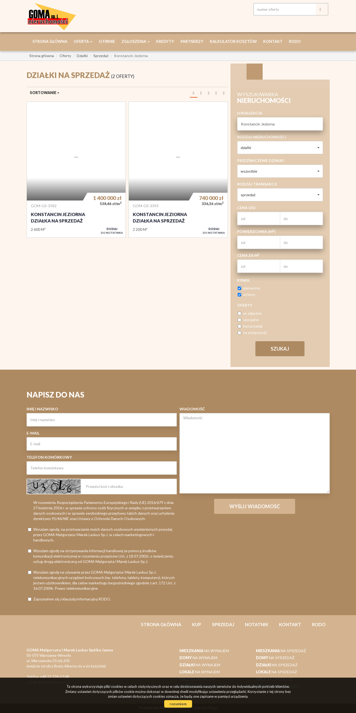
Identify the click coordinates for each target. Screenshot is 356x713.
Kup (196, 624)
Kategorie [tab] (255, 72)
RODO (295, 41)
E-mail (33, 433)
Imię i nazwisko (42, 409)
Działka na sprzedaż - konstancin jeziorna (178, 169)
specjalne (248, 319)
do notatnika (112, 230)
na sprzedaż (281, 650)
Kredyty (165, 41)
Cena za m (248, 255)
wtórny (246, 294)
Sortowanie (44, 92)
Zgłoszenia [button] (136, 41)
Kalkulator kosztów (233, 41)
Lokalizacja (249, 113)
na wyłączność (252, 332)
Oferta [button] (83, 41)
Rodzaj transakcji (257, 184)
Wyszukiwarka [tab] (238, 72)
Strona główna (49, 41)
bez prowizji (250, 326)
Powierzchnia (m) (256, 231)
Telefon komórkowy (49, 457)
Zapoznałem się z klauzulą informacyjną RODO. (69, 599)
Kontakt (272, 41)
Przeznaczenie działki (260, 160)
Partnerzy (192, 41)
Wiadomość (192, 409)
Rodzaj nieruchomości (261, 137)
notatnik (256, 624)
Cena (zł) (246, 207)
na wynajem (204, 650)
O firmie (107, 41)
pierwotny (249, 288)
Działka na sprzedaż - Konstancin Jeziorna (76, 169)
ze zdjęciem (250, 313)
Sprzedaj (223, 624)
